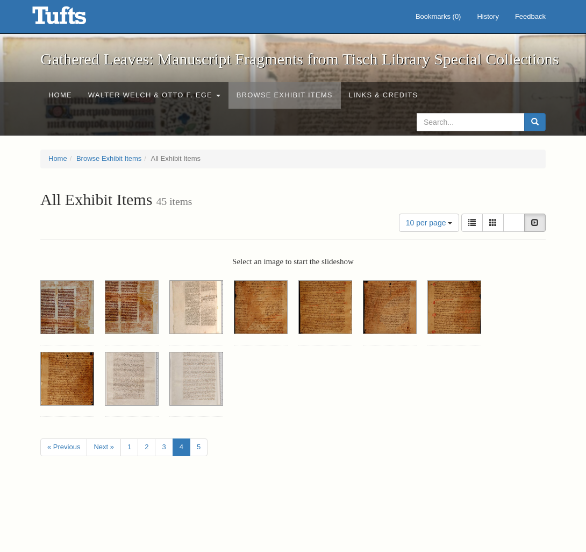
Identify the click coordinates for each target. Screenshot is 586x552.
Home (60, 95)
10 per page (429, 222)
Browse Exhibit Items (285, 95)
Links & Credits (383, 95)
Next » (104, 447)
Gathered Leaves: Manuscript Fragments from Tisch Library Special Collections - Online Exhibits (72, 18)
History (487, 16)
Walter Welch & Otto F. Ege (154, 95)
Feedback (530, 16)
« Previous (63, 447)
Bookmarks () (438, 16)
